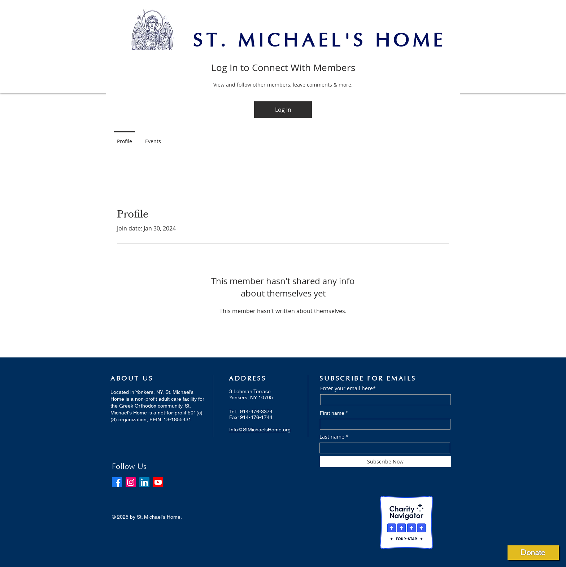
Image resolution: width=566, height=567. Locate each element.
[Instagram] (131, 482)
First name (332, 413)
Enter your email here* (348, 388)
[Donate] (533, 552)
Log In (283, 110)
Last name (331, 436)
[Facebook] (117, 482)
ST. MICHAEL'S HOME (319, 41)
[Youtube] (158, 482)
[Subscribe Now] (385, 461)
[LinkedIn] (144, 482)
